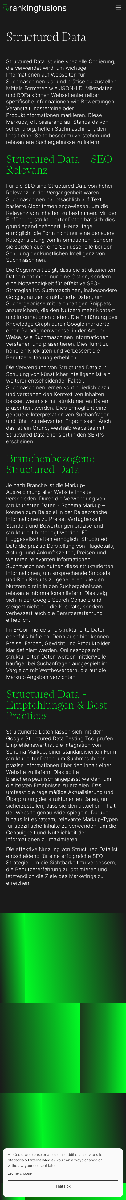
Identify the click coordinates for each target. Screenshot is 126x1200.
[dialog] (63, 1172)
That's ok (62, 1186)
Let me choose (20, 1173)
